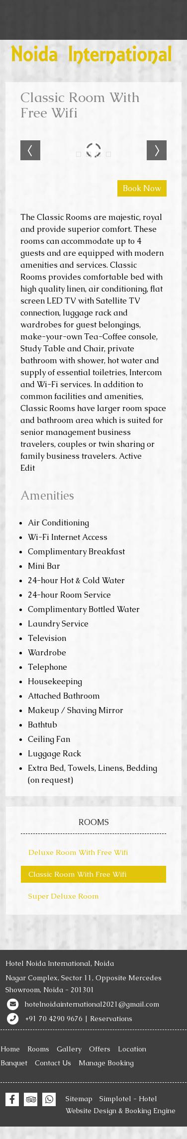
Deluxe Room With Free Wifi (78, 852)
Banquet (13, 1062)
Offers (99, 1048)
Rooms (38, 1048)
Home (10, 1048)
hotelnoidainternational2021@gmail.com (92, 1004)
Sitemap (79, 1098)
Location (132, 1048)
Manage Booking (106, 1062)
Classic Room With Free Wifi (77, 874)
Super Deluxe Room (63, 896)
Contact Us (53, 1062)
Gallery (69, 1048)
